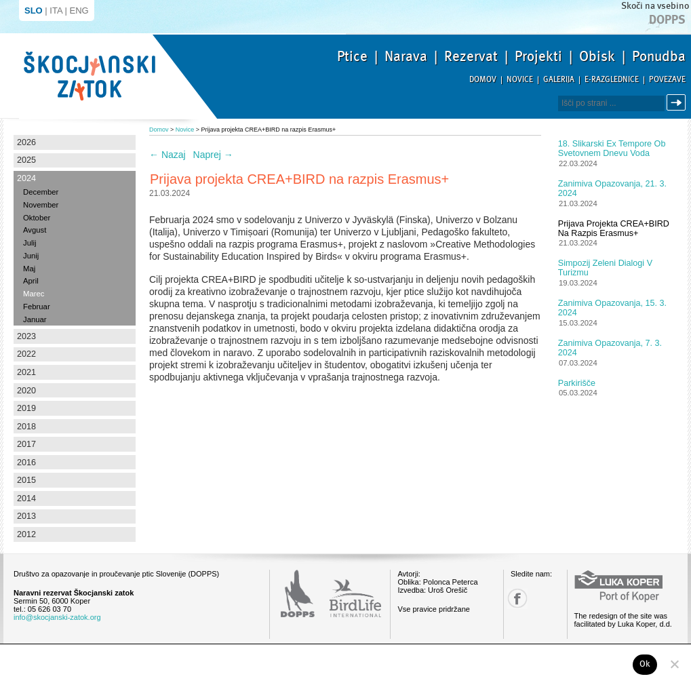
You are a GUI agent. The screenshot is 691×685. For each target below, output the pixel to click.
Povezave (667, 80)
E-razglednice (612, 80)
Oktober (36, 218)
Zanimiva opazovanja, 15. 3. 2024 (612, 307)
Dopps (667, 20)
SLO (33, 10)
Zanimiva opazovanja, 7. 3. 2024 (610, 347)
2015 (26, 480)
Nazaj (167, 154)
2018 (26, 426)
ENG (79, 10)
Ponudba (659, 56)
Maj (29, 269)
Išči (678, 103)
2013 (26, 516)
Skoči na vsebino (655, 6)
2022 (26, 354)
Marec (33, 294)
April (31, 281)
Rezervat (471, 56)
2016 (26, 462)
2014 (26, 498)
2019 (26, 408)
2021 (26, 372)
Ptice (352, 56)
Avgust (34, 230)
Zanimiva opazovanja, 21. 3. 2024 (612, 188)
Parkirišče (576, 383)
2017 (26, 444)
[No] (674, 664)
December (40, 192)
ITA (56, 10)
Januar (35, 319)
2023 (26, 336)
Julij (30, 243)
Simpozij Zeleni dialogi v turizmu (605, 267)
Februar (36, 306)
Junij (31, 256)
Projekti (538, 56)
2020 (26, 390)
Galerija (558, 80)
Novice (520, 80)
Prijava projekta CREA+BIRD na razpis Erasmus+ (613, 228)
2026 (26, 142)
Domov (482, 80)
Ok (645, 664)
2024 (26, 178)
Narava (405, 56)
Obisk (597, 56)
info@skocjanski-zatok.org (57, 617)
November (40, 205)
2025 (26, 160)
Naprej (213, 154)
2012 (26, 534)
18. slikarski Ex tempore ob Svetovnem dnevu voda (612, 148)
